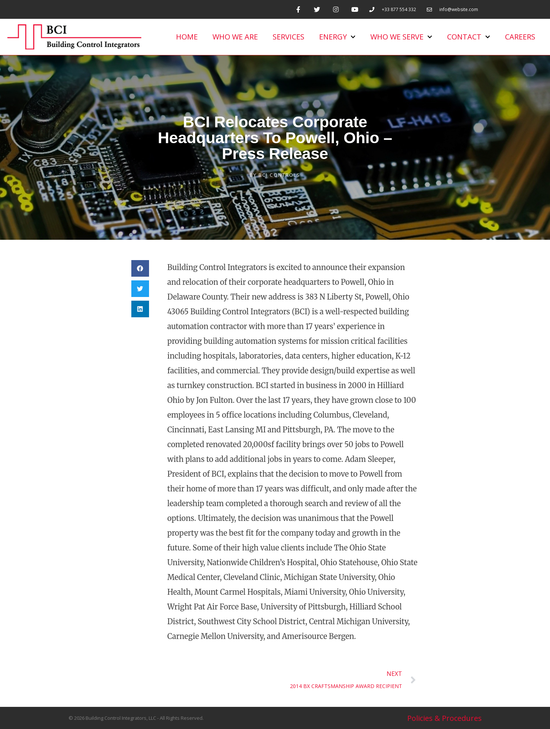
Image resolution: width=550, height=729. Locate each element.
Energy (337, 37)
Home (187, 37)
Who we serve (401, 37)
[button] (140, 268)
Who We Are (235, 37)
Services (288, 37)
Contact (468, 37)
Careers (520, 37)
